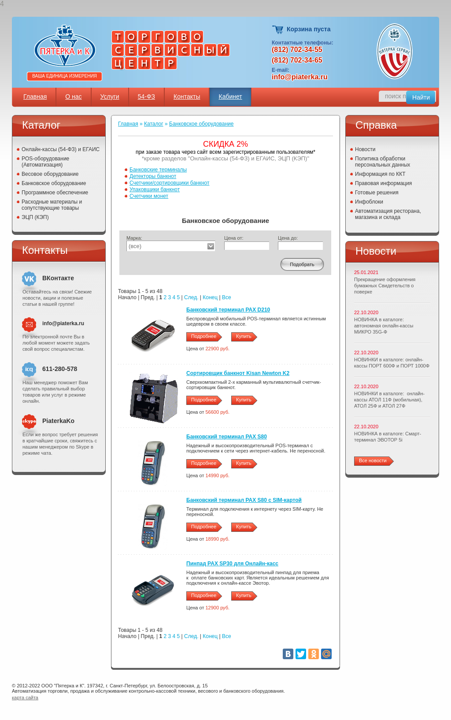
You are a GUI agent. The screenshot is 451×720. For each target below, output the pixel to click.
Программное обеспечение (55, 192)
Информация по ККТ (380, 174)
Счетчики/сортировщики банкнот (169, 183)
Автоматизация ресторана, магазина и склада (388, 214)
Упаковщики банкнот (154, 189)
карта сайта (25, 697)
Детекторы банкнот (152, 176)
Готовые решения (377, 192)
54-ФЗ (146, 96)
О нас (73, 96)
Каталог (153, 124)
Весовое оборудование (50, 174)
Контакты (187, 96)
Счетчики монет (148, 196)
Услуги (109, 96)
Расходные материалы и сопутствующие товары (52, 205)
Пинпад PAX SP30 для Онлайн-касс (232, 563)
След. (191, 297)
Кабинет (230, 96)
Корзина (278, 29)
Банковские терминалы (158, 170)
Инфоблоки (369, 202)
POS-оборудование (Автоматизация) (45, 162)
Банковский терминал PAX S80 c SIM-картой (244, 500)
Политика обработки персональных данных (382, 162)
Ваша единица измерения (64, 76)
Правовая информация (383, 183)
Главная (35, 96)
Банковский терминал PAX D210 (228, 310)
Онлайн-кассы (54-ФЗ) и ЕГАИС (61, 149)
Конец (210, 297)
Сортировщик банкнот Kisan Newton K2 (237, 373)
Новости (365, 149)
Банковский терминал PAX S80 (226, 437)
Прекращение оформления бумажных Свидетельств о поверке (384, 285)
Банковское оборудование (54, 183)
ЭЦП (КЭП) (35, 217)
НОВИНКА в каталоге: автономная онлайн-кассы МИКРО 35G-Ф (383, 325)
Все (226, 297)
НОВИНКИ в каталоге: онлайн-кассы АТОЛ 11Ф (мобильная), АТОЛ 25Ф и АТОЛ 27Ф (389, 399)
